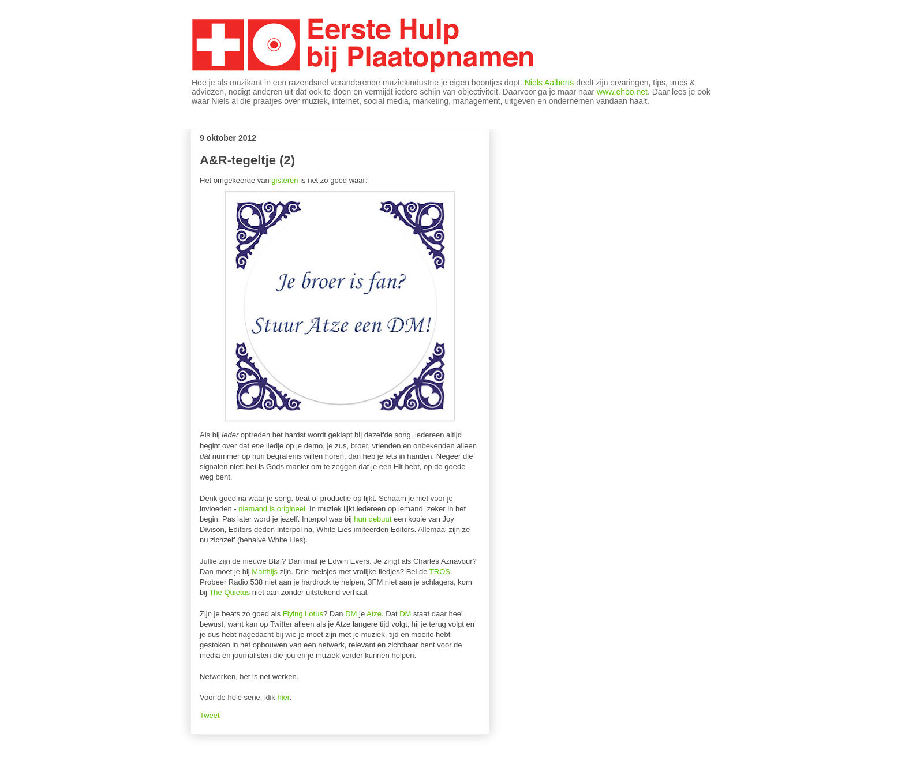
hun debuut (372, 519)
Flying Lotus (303, 613)
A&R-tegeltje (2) (247, 160)
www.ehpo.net (622, 91)
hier (283, 697)
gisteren (284, 180)
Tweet (210, 715)
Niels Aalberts (549, 82)
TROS (439, 571)
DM (351, 613)
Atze (374, 613)
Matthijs (265, 571)
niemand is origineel (271, 508)
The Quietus (229, 592)
